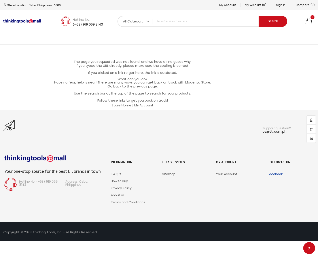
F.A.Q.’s (116, 174)
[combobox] (202, 21)
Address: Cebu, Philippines (76, 183)
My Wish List (255, 5)
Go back (114, 86)
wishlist (311, 129)
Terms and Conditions (128, 202)
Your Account (226, 174)
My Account (227, 5)
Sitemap (168, 174)
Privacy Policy (121, 188)
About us (118, 195)
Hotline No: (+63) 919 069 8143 (38, 183)
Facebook (275, 174)
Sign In (281, 5)
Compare (305, 5)
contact (311, 138)
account (311, 120)
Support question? (277, 128)
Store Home (121, 105)
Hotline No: (81, 19)
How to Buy (119, 181)
